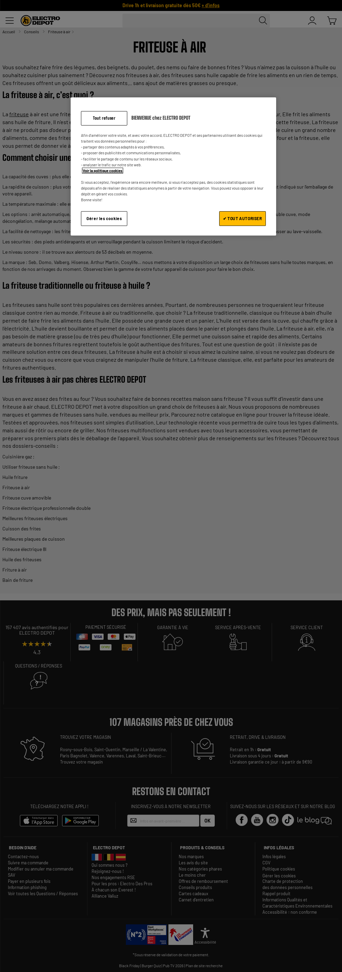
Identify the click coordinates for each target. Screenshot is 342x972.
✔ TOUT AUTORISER (242, 218)
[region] (173, 166)
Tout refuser (104, 118)
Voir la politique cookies (102, 170)
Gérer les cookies (104, 218)
